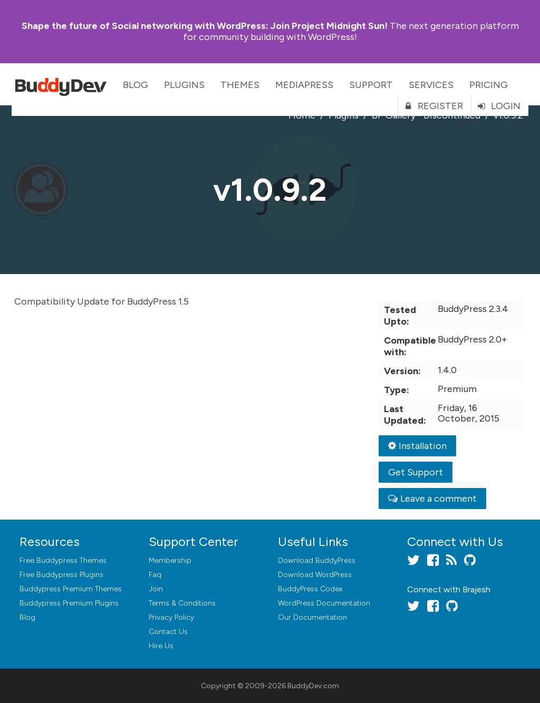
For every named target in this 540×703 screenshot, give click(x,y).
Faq (155, 574)
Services (431, 85)
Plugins (184, 85)
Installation (417, 446)
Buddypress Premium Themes (71, 588)
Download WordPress (315, 574)
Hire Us (161, 645)
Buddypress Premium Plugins (69, 603)
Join (156, 588)
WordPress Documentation (324, 603)
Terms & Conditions (182, 603)
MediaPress (304, 85)
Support (371, 85)
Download (316, 560)
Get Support (415, 472)
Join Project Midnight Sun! (205, 26)
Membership (170, 560)
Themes (239, 85)
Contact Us (168, 631)
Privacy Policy (171, 617)
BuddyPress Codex (310, 588)
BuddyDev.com (313, 685)
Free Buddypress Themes (63, 560)
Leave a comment (432, 498)
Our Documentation (312, 617)
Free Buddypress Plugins (61, 574)
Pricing (488, 85)
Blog (135, 85)
